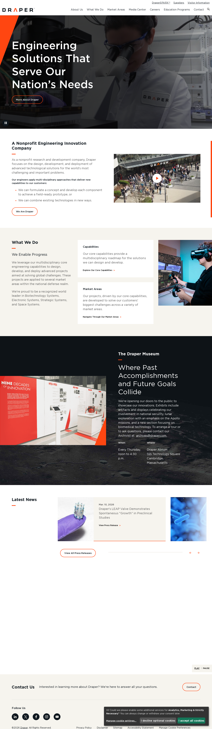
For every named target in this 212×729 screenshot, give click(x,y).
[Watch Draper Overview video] (157, 180)
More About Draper (27, 101)
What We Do (95, 9)
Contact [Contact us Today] (191, 689)
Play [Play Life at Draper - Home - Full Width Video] (197, 671)
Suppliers (178, 3)
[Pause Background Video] (5, 125)
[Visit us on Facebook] (36, 719)
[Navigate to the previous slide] (190, 555)
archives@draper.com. (152, 438)
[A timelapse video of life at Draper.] (106, 625)
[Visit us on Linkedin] (15, 719)
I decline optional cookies (158, 720)
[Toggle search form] (208, 9)
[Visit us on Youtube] (57, 719)
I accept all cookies (191, 720)
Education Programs (177, 9)
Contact (199, 9)
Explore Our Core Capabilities (97, 272)
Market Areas (116, 9)
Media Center (137, 9)
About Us (77, 9)
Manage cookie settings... (121, 720)
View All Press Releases (78, 556)
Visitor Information (199, 3)
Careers (155, 9)
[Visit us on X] (25, 719)
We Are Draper (24, 213)
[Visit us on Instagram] (46, 719)
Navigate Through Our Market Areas (101, 319)
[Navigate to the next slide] (198, 555)
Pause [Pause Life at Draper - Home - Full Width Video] (206, 671)
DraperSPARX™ (161, 3)
